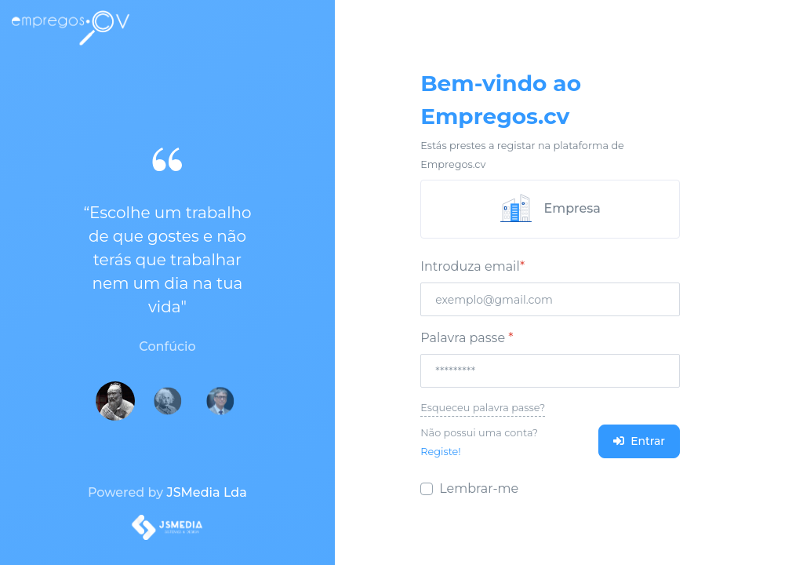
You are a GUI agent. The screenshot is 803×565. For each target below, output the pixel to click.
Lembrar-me (478, 488)
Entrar (639, 441)
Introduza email (472, 266)
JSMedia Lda (206, 492)
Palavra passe (466, 337)
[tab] (550, 209)
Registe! (440, 451)
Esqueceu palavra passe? (482, 408)
